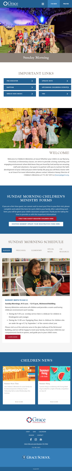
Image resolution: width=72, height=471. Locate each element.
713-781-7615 (36, 447)
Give (34, 432)
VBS (55, 94)
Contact (40, 435)
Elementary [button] (36, 250)
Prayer (66, 4)
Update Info (55, 81)
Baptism (20, 87)
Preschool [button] (21, 250)
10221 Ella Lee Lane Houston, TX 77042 (36, 444)
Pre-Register (20, 81)
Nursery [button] (6, 250)
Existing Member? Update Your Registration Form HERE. (36, 224)
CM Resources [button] (64, 250)
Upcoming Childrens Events (55, 87)
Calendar (42, 432)
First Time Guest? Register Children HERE (36, 219)
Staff (28, 432)
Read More (19, 402)
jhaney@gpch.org (62, 175)
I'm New (54, 4)
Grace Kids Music (20, 94)
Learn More (12, 337)
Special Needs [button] (50, 250)
